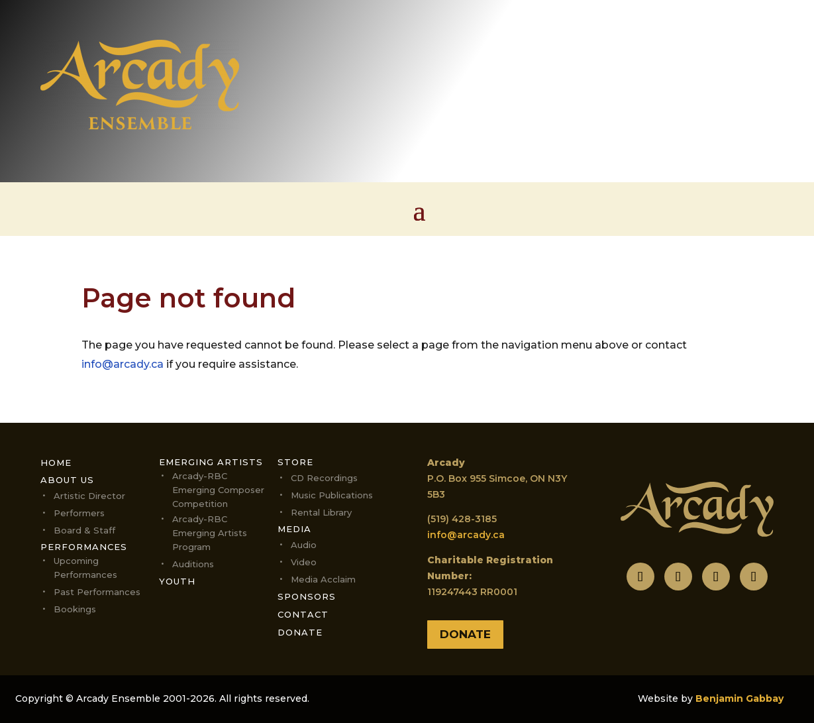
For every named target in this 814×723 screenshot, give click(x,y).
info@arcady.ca (122, 364)
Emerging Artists (211, 462)
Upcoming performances (85, 567)
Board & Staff (84, 530)
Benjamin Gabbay (739, 698)
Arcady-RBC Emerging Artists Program (209, 533)
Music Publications (332, 495)
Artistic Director (89, 495)
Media (294, 529)
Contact (303, 614)
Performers (79, 513)
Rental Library (321, 512)
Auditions (193, 564)
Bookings (75, 609)
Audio (304, 544)
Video (304, 562)
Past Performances (97, 591)
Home (56, 462)
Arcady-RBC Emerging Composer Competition (218, 490)
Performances (83, 546)
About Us (67, 479)
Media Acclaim (323, 579)
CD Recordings (324, 478)
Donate (300, 632)
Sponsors (307, 596)
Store (295, 462)
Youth (177, 581)
